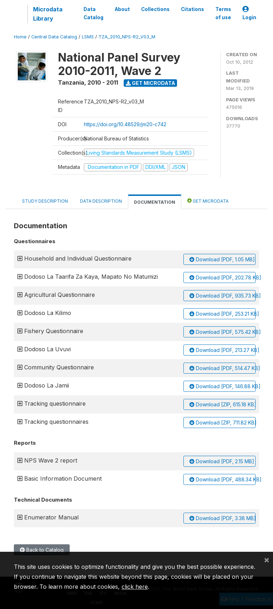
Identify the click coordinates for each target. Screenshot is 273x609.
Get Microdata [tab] (208, 201)
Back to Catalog (42, 550)
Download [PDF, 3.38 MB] (222, 518)
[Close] (266, 559)
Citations (192, 9)
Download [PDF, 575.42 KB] (222, 332)
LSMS (88, 36)
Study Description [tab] (45, 201)
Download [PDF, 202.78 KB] (222, 277)
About (122, 9)
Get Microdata (150, 83)
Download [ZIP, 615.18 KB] (222, 404)
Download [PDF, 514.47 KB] (222, 368)
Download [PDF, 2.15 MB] (221, 461)
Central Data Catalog (54, 36)
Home (20, 36)
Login (249, 13)
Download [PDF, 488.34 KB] (222, 479)
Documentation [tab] (154, 202)
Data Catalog (93, 13)
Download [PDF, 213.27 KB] (222, 350)
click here (135, 586)
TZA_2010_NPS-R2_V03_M (126, 36)
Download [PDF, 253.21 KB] (222, 314)
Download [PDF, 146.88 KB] (222, 386)
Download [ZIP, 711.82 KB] (222, 423)
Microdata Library (48, 14)
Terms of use (223, 13)
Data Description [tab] (101, 201)
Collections (155, 9)
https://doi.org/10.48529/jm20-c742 (125, 124)
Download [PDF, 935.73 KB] (222, 296)
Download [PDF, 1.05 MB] (222, 259)
